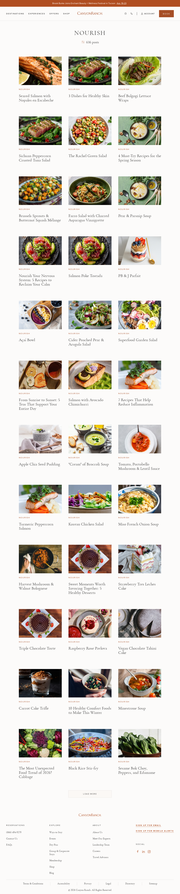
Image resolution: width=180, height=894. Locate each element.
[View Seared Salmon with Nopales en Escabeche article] (40, 71)
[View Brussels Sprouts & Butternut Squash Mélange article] (40, 190)
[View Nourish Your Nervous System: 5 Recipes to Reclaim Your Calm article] (40, 250)
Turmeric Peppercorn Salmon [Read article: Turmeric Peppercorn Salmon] (36, 526)
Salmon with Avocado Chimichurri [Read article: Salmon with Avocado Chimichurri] (85, 402)
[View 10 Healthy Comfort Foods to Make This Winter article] (90, 683)
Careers (96, 851)
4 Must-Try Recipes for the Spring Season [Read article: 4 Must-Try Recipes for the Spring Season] (139, 158)
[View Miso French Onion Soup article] (139, 499)
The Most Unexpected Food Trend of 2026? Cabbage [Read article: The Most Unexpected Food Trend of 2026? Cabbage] (36, 772)
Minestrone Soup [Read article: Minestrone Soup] (132, 708)
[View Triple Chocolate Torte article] (40, 623)
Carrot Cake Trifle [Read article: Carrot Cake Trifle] (34, 708)
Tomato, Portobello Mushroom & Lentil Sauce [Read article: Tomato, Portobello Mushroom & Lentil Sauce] (139, 466)
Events (52, 838)
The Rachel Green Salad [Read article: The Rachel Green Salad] (87, 156)
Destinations (15, 14)
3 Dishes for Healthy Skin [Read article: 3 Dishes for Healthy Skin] (88, 96)
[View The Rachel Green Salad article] (90, 130)
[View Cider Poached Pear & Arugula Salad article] (90, 315)
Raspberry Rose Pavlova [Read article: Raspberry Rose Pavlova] (87, 648)
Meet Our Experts (101, 838)
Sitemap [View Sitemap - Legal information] (153, 883)
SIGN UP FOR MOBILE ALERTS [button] (155, 831)
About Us (97, 832)
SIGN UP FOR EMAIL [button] (148, 825)
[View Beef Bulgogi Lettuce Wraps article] (139, 71)
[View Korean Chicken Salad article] (90, 499)
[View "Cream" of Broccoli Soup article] (90, 439)
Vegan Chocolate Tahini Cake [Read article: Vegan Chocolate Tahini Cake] (137, 650)
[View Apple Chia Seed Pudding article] (40, 439)
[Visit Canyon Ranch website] (90, 815)
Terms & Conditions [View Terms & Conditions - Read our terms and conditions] (33, 883)
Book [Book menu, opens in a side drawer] (166, 13)
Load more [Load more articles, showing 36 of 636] (90, 794)
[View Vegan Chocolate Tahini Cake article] (139, 623)
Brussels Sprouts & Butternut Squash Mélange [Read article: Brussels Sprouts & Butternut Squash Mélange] (40, 218)
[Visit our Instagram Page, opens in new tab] (149, 851)
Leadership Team (101, 845)
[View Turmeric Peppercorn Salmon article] (40, 499)
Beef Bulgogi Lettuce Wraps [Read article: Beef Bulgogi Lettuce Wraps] (134, 98)
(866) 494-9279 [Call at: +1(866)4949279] (13, 832)
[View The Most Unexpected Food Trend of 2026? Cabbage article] (40, 743)
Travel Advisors (100, 857)
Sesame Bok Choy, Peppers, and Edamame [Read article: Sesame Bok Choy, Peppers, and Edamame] (136, 770)
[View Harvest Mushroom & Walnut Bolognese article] (40, 559)
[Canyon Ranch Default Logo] (90, 14)
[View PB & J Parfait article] (139, 250)
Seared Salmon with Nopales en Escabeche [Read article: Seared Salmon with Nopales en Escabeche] (36, 98)
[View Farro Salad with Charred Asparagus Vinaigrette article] (90, 190)
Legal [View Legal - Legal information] (108, 883)
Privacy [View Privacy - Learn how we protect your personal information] (88, 883)
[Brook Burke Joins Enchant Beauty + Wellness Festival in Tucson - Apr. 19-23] (121, 3)
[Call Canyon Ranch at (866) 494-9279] (132, 13)
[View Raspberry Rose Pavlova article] (90, 623)
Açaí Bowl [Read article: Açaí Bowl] (27, 340)
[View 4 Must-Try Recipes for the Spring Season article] (139, 130)
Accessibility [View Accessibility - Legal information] (63, 883)
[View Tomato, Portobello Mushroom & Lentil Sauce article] (139, 439)
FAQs (9, 845)
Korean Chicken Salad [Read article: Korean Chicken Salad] (86, 524)
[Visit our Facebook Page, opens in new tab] (137, 851)
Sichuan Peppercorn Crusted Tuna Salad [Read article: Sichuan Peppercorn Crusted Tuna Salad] (35, 158)
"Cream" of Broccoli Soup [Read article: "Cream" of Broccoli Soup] (88, 464)
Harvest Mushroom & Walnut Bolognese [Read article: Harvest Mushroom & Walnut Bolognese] (36, 586)
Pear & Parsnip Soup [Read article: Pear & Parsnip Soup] (134, 216)
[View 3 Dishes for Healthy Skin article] (90, 71)
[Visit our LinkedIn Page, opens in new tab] (143, 851)
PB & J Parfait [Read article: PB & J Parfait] (129, 276)
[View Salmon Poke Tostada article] (90, 250)
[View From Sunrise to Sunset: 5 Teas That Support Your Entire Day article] (40, 375)
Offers (54, 13)
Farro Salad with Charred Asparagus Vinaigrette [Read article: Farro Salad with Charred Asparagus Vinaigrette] (88, 218)
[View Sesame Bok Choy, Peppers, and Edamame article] (139, 743)
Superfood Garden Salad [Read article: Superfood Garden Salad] (137, 340)
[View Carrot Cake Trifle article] (40, 683)
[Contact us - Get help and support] (126, 13)
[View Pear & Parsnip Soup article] (139, 190)
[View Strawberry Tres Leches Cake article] (139, 559)
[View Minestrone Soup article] (139, 683)
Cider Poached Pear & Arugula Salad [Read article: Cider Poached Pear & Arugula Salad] (86, 342)
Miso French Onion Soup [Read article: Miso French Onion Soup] (138, 524)
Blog (51, 873)
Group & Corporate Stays (59, 853)
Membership (55, 860)
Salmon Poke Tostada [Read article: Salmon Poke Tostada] (85, 276)
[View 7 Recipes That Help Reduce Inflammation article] (139, 375)
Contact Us (11, 838)
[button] (146, 13)
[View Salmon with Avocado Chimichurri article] (90, 375)
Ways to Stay (55, 832)
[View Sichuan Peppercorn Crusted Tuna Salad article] (40, 130)
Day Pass (53, 845)
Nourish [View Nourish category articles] (24, 89)
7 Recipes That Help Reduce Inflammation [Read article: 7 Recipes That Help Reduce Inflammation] (135, 402)
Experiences (36, 14)
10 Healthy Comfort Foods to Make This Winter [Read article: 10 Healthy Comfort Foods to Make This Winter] (89, 710)
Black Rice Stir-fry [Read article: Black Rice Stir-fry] (83, 768)
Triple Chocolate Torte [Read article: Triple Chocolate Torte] (37, 648)
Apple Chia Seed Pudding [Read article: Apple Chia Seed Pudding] (39, 464)
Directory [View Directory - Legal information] (130, 883)
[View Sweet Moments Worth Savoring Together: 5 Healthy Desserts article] (90, 559)
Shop (66, 14)
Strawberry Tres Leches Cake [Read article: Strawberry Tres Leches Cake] (137, 586)
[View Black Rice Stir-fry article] (90, 743)
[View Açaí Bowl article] (40, 315)
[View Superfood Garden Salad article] (139, 315)
